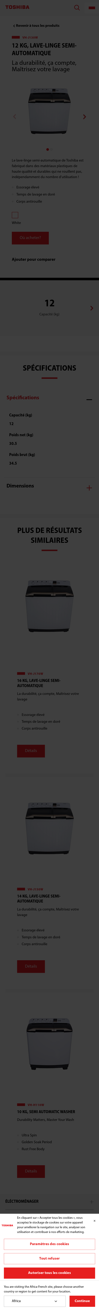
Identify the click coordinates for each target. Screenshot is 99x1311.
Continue (82, 1301)
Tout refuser (49, 1259)
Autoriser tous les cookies (49, 1273)
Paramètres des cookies (49, 1244)
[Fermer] (94, 1221)
